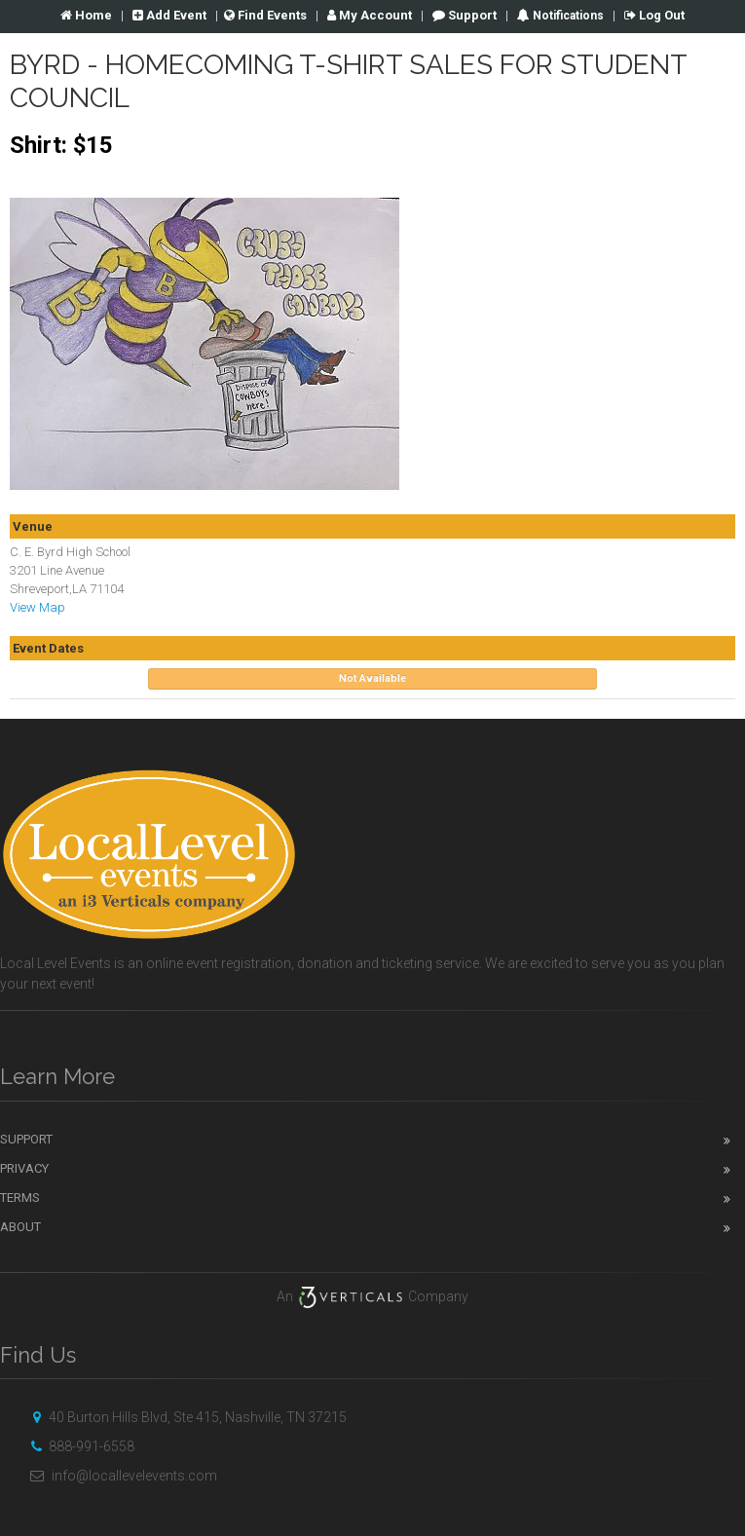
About (20, 1226)
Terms (20, 1197)
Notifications (567, 15)
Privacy (24, 1168)
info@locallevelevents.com (120, 1475)
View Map (37, 607)
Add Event (169, 15)
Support (464, 15)
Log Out (654, 15)
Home (86, 15)
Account (369, 15)
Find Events (265, 15)
